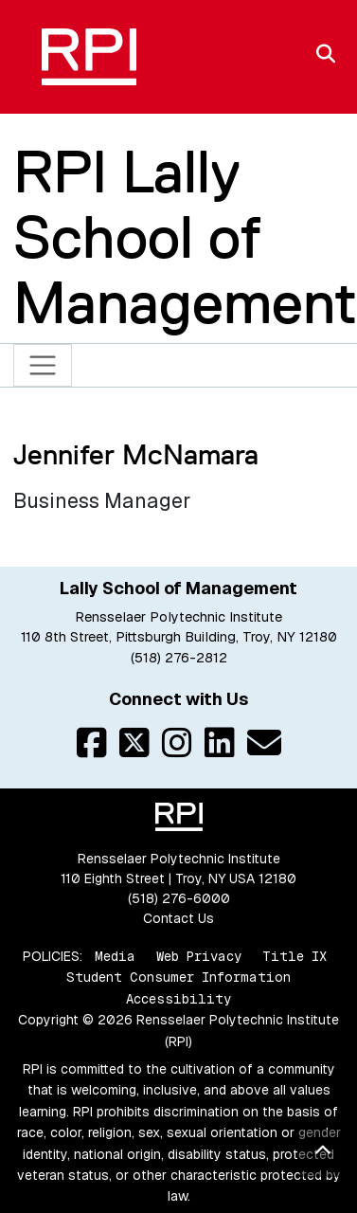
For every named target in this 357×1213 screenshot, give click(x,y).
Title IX (294, 956)
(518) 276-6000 (179, 898)
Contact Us (178, 918)
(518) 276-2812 (179, 657)
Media (115, 956)
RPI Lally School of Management (185, 237)
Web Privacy (198, 956)
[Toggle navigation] (43, 365)
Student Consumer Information (178, 977)
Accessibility (178, 998)
